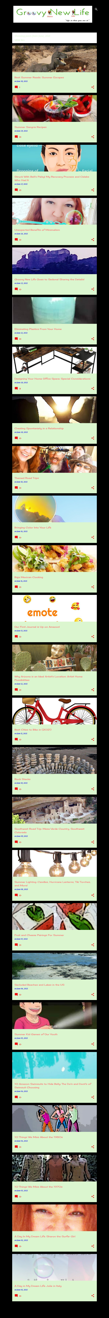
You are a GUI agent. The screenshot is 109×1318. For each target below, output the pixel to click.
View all (19, 40)
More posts (54, 1309)
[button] (93, 87)
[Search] (96, 9)
